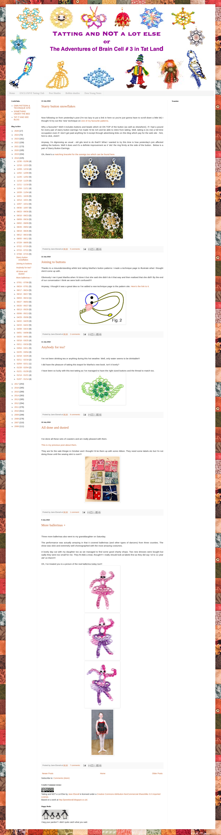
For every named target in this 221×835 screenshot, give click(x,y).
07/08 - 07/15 (23, 254)
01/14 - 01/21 (23, 375)
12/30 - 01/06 (23, 161)
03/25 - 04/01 (23, 336)
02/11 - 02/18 (23, 360)
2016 (16, 388)
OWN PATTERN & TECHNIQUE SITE (22, 107)
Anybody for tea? (53, 347)
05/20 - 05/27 (23, 306)
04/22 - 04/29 (23, 321)
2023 (16, 139)
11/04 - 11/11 (23, 188)
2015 (16, 392)
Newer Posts (47, 773)
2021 (16, 146)
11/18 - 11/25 (23, 181)
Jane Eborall (73, 794)
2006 (16, 426)
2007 (16, 422)
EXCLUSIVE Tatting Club (32, 93)
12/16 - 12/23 (23, 165)
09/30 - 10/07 (23, 208)
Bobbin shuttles (73, 93)
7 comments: (75, 765)
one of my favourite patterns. (95, 121)
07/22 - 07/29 (23, 246)
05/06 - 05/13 (23, 313)
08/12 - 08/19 (23, 235)
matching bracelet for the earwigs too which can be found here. (84, 154)
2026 (16, 131)
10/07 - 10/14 (23, 204)
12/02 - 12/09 (23, 173)
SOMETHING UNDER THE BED (22, 112)
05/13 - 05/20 (23, 309)
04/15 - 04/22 (23, 325)
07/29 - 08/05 (23, 242)
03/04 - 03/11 (23, 348)
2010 (16, 411)
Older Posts (157, 773)
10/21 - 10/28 (23, 196)
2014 (16, 395)
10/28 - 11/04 (23, 192)
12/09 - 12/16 (23, 169)
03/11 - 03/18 (23, 344)
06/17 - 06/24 (23, 290)
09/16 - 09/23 (23, 215)
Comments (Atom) (62, 778)
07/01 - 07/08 (23, 282)
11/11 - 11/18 (23, 184)
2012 (16, 403)
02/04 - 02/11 (23, 364)
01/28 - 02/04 (23, 367)
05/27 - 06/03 (23, 302)
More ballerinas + (53, 525)
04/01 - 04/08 (23, 333)
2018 (16, 158)
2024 (16, 135)
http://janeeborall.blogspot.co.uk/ (73, 800)
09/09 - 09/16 (23, 219)
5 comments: (75, 249)
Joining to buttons (53, 262)
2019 (16, 154)
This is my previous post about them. (59, 445)
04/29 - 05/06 (23, 317)
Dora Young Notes (93, 93)
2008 (16, 419)
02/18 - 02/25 (23, 356)
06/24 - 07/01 (23, 286)
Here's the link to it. (140, 286)
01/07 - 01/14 (23, 379)
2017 (16, 384)
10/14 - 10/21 (23, 200)
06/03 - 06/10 (23, 298)
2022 (16, 142)
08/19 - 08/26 (23, 231)
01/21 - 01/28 (23, 371)
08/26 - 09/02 (23, 227)
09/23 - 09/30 (23, 211)
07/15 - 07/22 (23, 250)
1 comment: (75, 512)
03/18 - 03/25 (23, 340)
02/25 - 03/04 (23, 352)
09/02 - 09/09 (23, 223)
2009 (16, 415)
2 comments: (75, 334)
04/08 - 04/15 (23, 329)
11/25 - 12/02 (23, 177)
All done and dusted (55, 427)
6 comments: (75, 415)
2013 (16, 399)
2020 (16, 150)
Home (12, 93)
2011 (16, 407)
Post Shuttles (55, 93)
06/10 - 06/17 (23, 294)
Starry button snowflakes (58, 106)
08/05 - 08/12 (23, 238)
